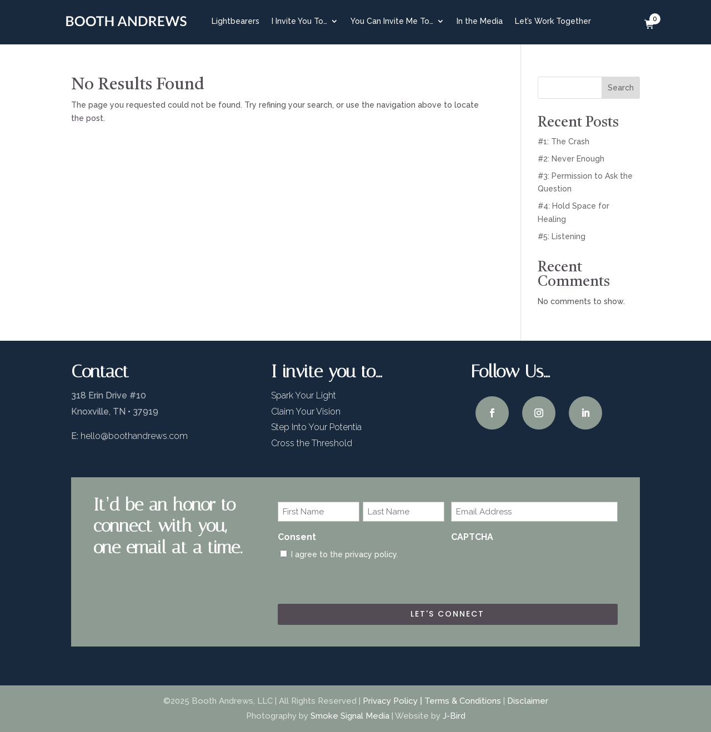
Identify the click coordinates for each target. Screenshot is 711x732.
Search (621, 87)
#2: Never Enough (571, 158)
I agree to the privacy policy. (344, 554)
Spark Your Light (303, 395)
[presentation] (535, 570)
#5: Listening (561, 236)
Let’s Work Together (553, 21)
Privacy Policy (390, 701)
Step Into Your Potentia (316, 427)
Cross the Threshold (311, 443)
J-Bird (454, 716)
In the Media (480, 21)
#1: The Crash (563, 141)
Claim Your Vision (306, 411)
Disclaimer (527, 701)
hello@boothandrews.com (134, 436)
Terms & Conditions (462, 701)
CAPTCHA (472, 537)
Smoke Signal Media (350, 716)
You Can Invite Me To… (392, 21)
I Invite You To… (299, 21)
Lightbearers (235, 21)
